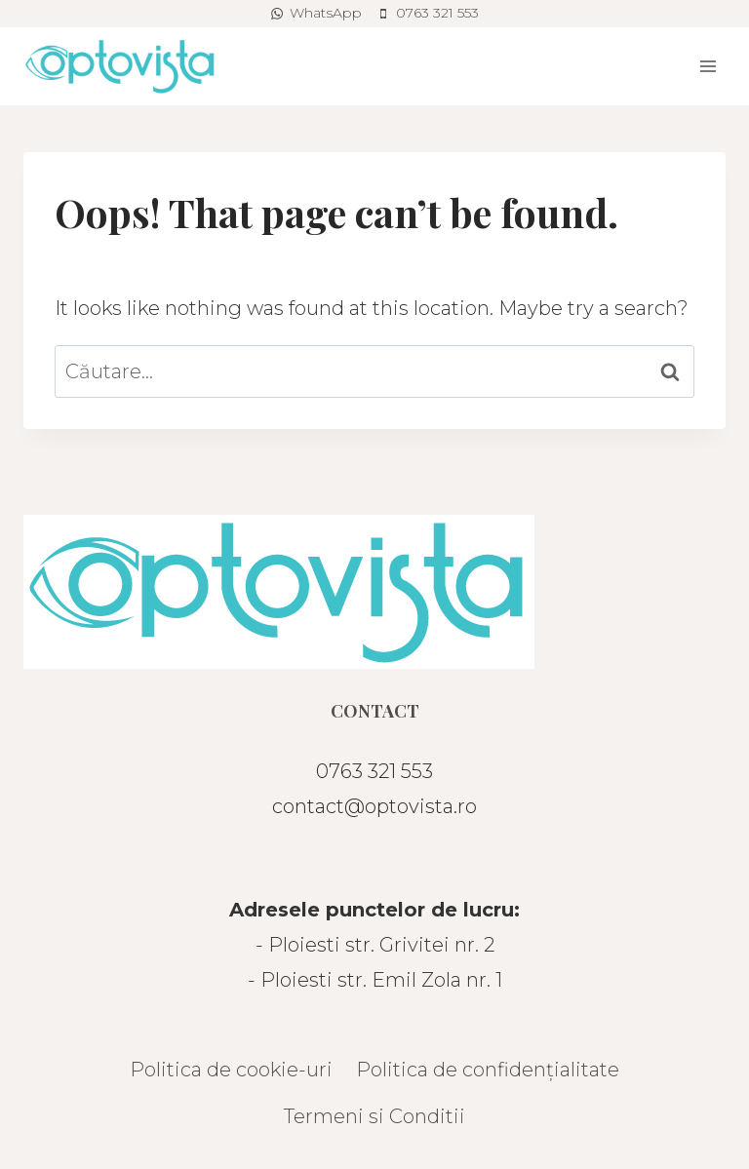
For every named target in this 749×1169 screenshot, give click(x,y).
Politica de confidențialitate (487, 1069)
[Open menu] (708, 66)
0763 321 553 (374, 771)
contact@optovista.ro (374, 806)
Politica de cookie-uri (231, 1069)
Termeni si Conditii (374, 1116)
